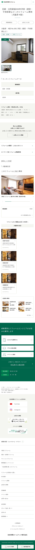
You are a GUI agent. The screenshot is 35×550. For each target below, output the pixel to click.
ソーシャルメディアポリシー (17, 529)
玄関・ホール (9, 115)
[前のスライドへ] (2, 201)
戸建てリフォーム (5, 450)
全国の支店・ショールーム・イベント (11, 441)
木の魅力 (3, 476)
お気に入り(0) (25, 22)
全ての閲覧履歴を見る (26, 215)
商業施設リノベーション (7, 462)
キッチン (26, 109)
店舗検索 (3, 490)
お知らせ (3, 512)
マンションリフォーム (7, 458)
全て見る (29, 315)
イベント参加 (4, 494)
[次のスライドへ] (32, 201)
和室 (2, 115)
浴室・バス (4, 112)
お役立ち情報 (4, 484)
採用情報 (4, 516)
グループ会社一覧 (6, 508)
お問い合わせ (4, 498)
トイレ (11, 112)
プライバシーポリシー (17, 526)
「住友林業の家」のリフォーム (9, 466)
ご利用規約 (17, 523)
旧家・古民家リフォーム (7, 454)
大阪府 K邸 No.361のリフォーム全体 (11, 109)
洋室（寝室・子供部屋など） (23, 112)
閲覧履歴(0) (9, 22)
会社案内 (3, 504)
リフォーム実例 (5, 480)
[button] (8, 201)
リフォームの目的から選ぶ (8, 472)
